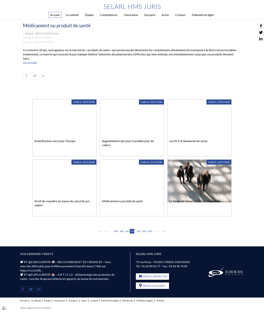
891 (127, 231)
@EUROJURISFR (39, 262)
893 (138, 231)
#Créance (88, 266)
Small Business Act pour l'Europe (54, 141)
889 (115, 231)
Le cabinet (72, 14)
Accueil (55, 14)
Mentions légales (145, 300)
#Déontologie (84, 274)
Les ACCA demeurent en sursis (188, 141)
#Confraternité (98, 278)
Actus (165, 14)
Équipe (89, 14)
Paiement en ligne (203, 14)
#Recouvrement (64, 266)
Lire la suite (30, 62)
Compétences (108, 14)
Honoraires (131, 14)
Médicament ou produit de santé (122, 201)
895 (149, 231)
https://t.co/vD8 (30, 270)
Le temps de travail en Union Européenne (194, 201)
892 (132, 231)
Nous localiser (154, 285)
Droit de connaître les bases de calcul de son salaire (61, 203)
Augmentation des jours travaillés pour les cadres (128, 143)
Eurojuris (149, 14)
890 (121, 231)
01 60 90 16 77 (151, 266)
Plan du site (127, 300)
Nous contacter (155, 276)
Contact (180, 14)
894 (144, 231)
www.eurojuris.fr (43, 41)
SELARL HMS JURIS (132, 6)
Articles (160, 300)
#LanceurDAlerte (51, 278)
